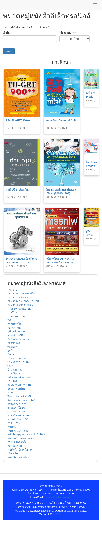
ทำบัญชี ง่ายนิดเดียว (17, 189)
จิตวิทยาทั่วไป (15, 342)
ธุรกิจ (10, 350)
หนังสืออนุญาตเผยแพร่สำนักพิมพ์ (26, 434)
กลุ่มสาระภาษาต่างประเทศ (23, 301)
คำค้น (6, 32)
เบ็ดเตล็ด (12, 453)
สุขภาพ (11, 426)
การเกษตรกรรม (16, 316)
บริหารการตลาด (17, 358)
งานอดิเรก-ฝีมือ (16, 335)
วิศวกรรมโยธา (16, 407)
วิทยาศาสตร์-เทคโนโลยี (21, 400)
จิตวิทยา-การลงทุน (18, 339)
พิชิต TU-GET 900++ (18, 120)
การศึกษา (12, 312)
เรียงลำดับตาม (67, 32)
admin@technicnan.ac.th (59, 497)
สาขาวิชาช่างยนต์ (18, 415)
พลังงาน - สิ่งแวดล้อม (19, 377)
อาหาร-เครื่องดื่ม (17, 442)
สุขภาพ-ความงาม (17, 430)
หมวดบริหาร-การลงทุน (20, 438)
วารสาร (12, 392)
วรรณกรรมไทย (16, 388)
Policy (59, 514)
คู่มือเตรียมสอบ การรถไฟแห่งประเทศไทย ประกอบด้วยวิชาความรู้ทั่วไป (60, 262)
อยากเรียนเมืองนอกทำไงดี (61, 120)
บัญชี (10, 365)
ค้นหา (8, 51)
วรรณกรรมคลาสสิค (19, 384)
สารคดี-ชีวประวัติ (17, 419)
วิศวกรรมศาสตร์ (17, 403)
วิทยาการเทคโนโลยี (19, 396)
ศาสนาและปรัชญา (18, 411)
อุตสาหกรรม (14, 445)
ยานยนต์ (12, 381)
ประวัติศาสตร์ (15, 373)
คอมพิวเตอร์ (14, 327)
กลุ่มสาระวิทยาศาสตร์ (20, 304)
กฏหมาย (12, 289)
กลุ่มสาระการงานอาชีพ (21, 293)
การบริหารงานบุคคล (19, 308)
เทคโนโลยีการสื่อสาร (19, 449)
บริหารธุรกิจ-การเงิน (19, 362)
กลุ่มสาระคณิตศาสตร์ (20, 297)
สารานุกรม (13, 422)
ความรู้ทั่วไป (14, 323)
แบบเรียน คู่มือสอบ (18, 457)
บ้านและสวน (15, 369)
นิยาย (10, 354)
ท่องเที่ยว (12, 346)
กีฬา (9, 320)
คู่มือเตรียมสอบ (16, 331)
